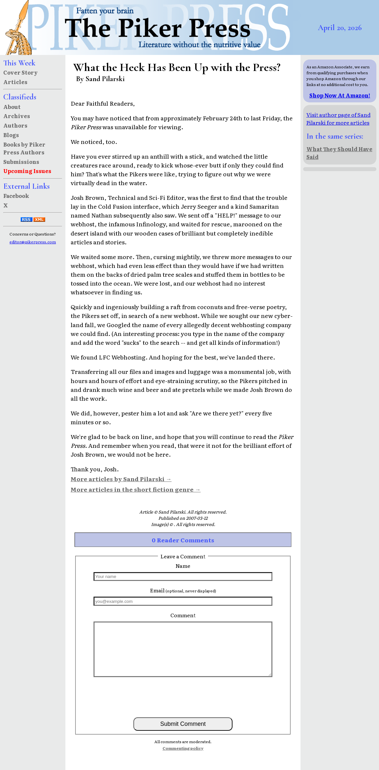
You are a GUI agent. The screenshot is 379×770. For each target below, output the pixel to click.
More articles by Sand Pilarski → (121, 478)
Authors (15, 125)
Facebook (16, 196)
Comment (183, 615)
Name (183, 565)
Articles (15, 82)
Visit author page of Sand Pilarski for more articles (338, 118)
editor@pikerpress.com (32, 242)
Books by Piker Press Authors (24, 148)
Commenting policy (183, 748)
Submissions (21, 162)
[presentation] (183, 696)
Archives (16, 116)
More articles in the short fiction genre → (136, 489)
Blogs (11, 135)
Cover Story (20, 72)
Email (183, 590)
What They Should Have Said (339, 153)
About (12, 107)
